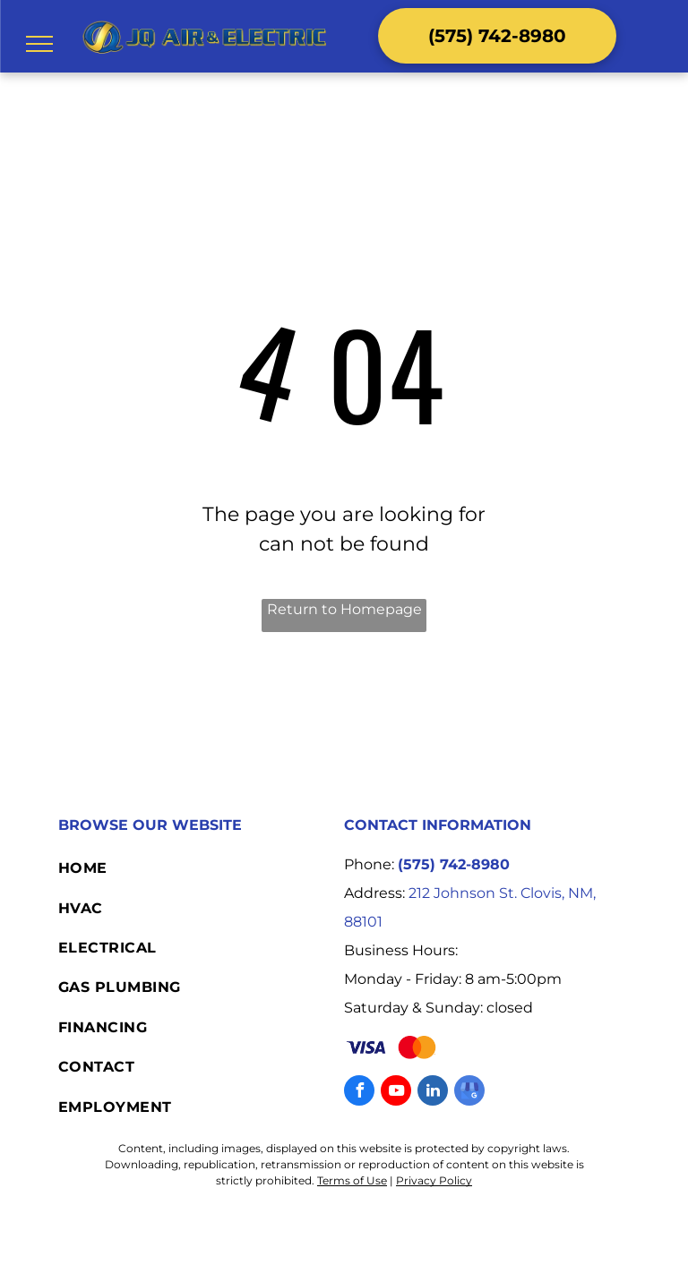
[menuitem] (201, 868)
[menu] (39, 44)
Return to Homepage (344, 609)
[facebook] (359, 1092)
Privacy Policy (434, 1180)
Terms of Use (352, 1180)
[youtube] (396, 1092)
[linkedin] (432, 1092)
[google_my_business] (469, 1092)
